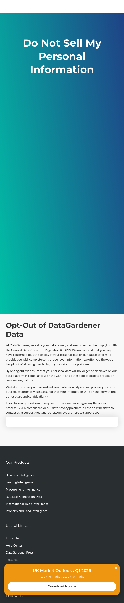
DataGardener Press (20, 552)
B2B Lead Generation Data (24, 496)
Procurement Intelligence (23, 489)
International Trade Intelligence (27, 503)
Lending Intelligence (19, 482)
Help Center (14, 545)
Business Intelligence (20, 475)
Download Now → (62, 586)
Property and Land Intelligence (26, 511)
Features (12, 559)
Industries (13, 538)
